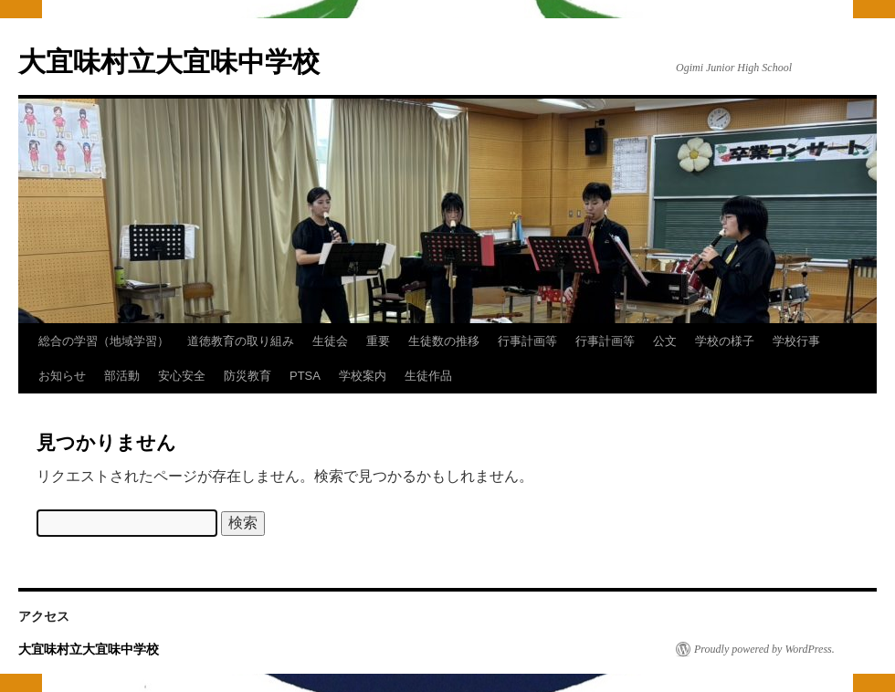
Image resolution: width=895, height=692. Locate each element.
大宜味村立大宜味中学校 (169, 62)
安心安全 (181, 376)
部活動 (122, 376)
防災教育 (247, 376)
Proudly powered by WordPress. (764, 649)
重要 (378, 341)
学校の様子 (724, 341)
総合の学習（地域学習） (103, 341)
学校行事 (796, 341)
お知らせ (62, 376)
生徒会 (330, 341)
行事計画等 (527, 341)
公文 (665, 341)
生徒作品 (428, 376)
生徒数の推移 (443, 341)
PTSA (305, 376)
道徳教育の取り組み (240, 341)
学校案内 (362, 376)
